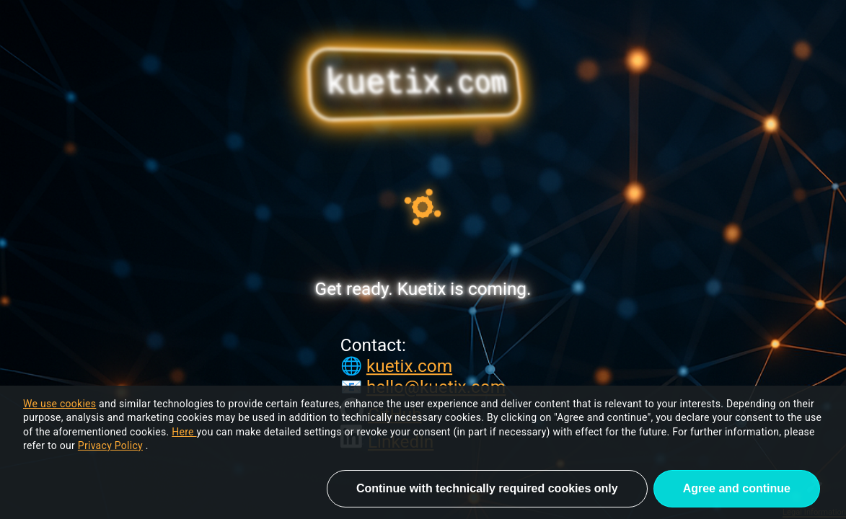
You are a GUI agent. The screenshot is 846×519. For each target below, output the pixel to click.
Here (184, 432)
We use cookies (59, 403)
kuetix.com (409, 365)
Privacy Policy (110, 445)
